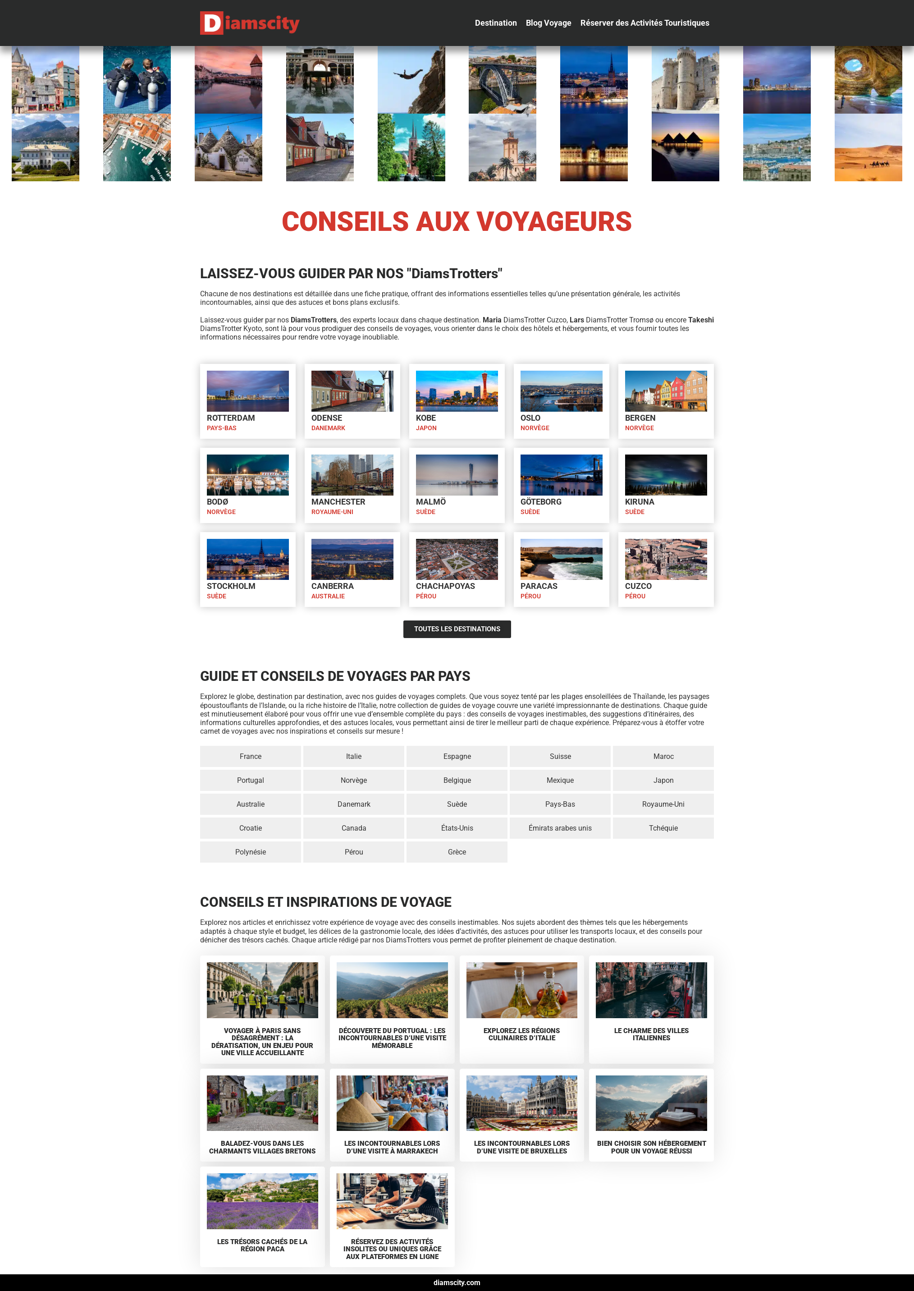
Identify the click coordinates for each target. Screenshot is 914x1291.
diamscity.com (457, 1282)
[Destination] (496, 23)
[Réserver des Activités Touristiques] (645, 23)
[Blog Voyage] (548, 23)
